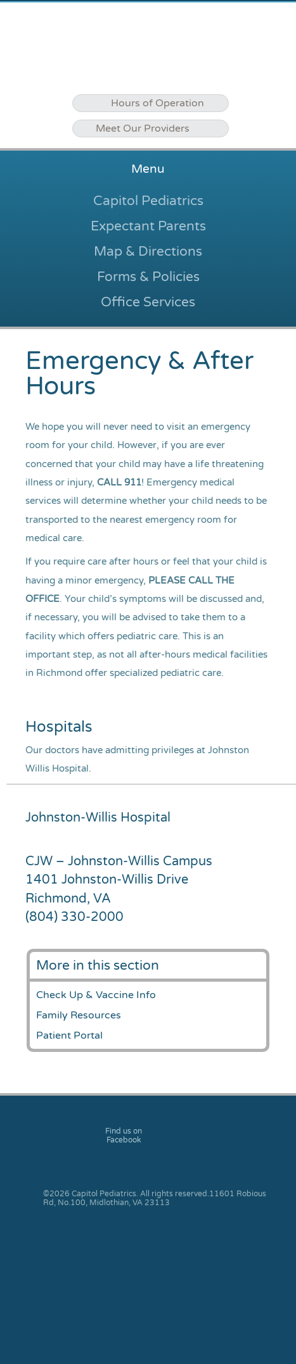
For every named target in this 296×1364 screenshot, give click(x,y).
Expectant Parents (148, 226)
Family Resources (78, 1015)
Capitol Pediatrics (148, 200)
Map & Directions (148, 251)
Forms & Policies (148, 276)
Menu (148, 169)
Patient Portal (69, 1035)
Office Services (148, 302)
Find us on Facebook (123, 1135)
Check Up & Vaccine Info (96, 995)
